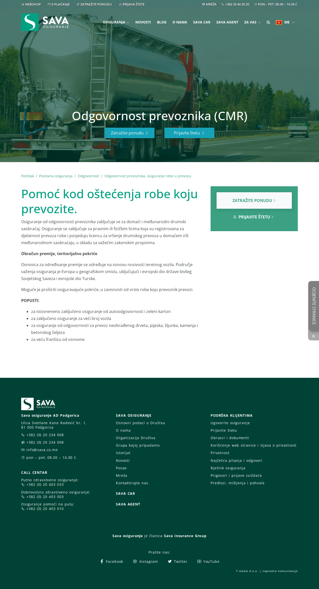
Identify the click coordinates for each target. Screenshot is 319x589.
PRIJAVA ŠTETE (134, 4)
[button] (268, 22)
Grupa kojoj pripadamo (138, 445)
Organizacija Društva (135, 437)
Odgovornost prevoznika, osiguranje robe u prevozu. (148, 176)
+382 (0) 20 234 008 (45, 434)
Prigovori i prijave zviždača (236, 475)
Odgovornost (88, 176)
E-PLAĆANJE (61, 4)
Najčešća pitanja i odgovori (236, 460)
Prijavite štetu (189, 133)
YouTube (208, 561)
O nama (179, 22)
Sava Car (201, 22)
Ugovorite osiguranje (230, 422)
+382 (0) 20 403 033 (45, 484)
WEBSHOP (33, 4)
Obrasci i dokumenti (230, 437)
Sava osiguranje (127, 535)
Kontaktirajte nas (132, 483)
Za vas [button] (250, 22)
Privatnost (220, 452)
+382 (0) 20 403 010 (45, 508)
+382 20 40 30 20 (237, 4)
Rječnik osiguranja (228, 468)
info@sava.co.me (42, 449)
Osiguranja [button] (114, 22)
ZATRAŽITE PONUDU (96, 4)
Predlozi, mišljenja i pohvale (238, 483)
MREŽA (211, 4)
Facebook (111, 561)
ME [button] (283, 22)
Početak (27, 176)
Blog (161, 22)
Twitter (177, 561)
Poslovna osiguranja (56, 176)
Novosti (143, 22)
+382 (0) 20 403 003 (45, 496)
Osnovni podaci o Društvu (140, 422)
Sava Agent (227, 22)
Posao (121, 468)
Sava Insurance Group (185, 535)
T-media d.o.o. (247, 571)
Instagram (145, 561)
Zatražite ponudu (130, 133)
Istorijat (123, 452)
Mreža (121, 475)
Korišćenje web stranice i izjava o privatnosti (254, 445)
